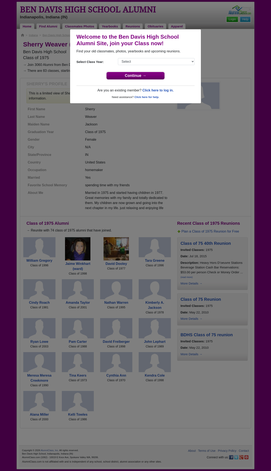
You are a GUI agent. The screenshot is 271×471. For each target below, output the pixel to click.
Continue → (135, 76)
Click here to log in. (158, 90)
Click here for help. (146, 97)
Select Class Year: (90, 62)
